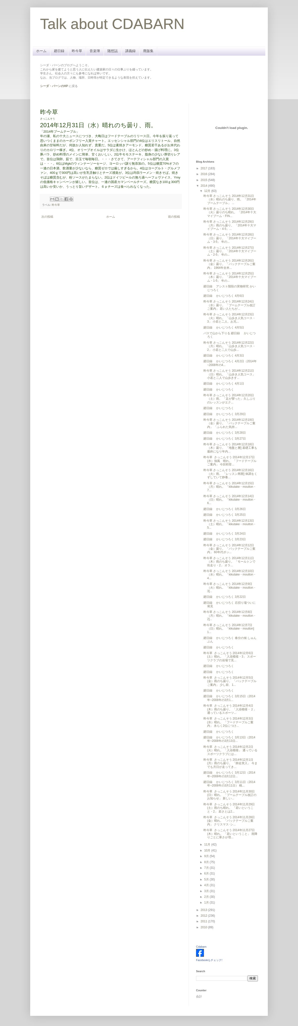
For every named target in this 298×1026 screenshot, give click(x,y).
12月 (207, 191)
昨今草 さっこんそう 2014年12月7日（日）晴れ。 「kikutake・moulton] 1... (228, 628)
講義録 (130, 51)
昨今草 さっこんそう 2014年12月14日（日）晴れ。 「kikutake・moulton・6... (229, 499)
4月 (207, 885)
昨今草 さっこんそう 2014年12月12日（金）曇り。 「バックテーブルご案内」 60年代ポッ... (229, 548)
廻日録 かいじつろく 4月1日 (223, 383)
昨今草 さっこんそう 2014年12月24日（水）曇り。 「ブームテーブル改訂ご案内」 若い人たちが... (229, 305)
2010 (204, 927)
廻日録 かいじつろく (218, 389)
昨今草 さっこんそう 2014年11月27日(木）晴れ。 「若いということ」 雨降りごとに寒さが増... (230, 833)
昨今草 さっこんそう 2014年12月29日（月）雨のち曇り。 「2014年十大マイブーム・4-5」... (229, 225)
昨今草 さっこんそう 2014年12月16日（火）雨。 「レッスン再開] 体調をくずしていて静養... (230, 473)
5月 (207, 879)
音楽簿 (95, 51)
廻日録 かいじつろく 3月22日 (224, 597)
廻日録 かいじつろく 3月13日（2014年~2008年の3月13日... (229, 739)
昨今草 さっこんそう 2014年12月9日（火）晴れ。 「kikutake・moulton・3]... (229, 587)
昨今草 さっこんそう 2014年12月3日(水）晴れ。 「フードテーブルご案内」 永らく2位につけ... (228, 722)
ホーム (41, 51)
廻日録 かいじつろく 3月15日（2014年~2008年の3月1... (229, 697)
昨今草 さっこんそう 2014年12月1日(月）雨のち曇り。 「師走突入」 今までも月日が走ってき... (230, 763)
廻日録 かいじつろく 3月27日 (224, 438)
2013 (204, 910)
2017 (204, 168)
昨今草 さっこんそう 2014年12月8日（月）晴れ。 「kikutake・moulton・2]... (229, 615)
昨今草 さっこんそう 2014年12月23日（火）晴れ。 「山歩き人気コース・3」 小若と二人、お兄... (229, 318)
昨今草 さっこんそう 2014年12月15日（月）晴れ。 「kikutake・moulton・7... (229, 487)
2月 (207, 897)
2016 (204, 174)
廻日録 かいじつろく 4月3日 (223, 355)
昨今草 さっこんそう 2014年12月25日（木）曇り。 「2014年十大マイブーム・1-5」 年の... (229, 277)
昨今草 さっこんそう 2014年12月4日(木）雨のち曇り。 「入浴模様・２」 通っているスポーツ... (229, 709)
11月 (207, 844)
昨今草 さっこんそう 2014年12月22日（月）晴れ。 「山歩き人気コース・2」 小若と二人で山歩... (229, 346)
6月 (207, 873)
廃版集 (148, 51)
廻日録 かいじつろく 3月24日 (224, 533)
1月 (207, 902)
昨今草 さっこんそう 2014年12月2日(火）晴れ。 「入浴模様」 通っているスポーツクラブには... (230, 750)
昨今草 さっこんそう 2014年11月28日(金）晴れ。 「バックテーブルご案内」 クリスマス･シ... (229, 820)
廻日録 (59, 51)
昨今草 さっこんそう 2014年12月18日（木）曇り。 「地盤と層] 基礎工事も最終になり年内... (230, 448)
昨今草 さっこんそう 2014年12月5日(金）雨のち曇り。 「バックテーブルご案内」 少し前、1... (229, 681)
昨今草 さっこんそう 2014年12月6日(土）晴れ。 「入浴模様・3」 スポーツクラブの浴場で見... (229, 656)
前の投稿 (174, 216)
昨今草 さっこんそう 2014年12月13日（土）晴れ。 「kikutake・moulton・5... (229, 524)
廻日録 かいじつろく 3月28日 (224, 432)
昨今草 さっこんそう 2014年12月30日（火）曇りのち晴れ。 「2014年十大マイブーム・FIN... (229, 212)
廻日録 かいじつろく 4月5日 (223, 327)
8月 (207, 862)
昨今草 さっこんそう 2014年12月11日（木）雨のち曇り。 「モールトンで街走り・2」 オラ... (229, 561)
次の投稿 (47, 216)
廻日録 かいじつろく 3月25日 (224, 514)
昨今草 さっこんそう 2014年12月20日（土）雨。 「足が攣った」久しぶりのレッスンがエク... (229, 398)
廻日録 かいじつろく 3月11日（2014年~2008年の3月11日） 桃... (229, 783)
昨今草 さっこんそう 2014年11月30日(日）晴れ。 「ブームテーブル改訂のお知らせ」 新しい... (229, 795)
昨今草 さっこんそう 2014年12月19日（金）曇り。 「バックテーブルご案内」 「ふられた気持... (229, 423)
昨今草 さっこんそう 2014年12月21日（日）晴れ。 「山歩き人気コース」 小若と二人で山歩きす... (229, 374)
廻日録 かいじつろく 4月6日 (223, 296)
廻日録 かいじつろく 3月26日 (224, 509)
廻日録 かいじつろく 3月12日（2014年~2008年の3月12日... (229, 774)
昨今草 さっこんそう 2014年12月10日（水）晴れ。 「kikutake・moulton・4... (229, 574)
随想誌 (112, 51)
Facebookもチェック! (209, 960)
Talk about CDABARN (112, 24)
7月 (207, 868)
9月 (207, 856)
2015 (204, 180)
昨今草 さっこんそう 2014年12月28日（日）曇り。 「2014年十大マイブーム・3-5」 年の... (229, 238)
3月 (207, 891)
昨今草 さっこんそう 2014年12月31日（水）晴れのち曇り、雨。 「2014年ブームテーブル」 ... (229, 199)
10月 (207, 850)
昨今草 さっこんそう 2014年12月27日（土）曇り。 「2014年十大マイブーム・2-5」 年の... (229, 251)
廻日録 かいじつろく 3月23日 (224, 539)
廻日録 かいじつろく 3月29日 (224, 414)
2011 (204, 921)
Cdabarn (201, 946)
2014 (204, 185)
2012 (204, 915)
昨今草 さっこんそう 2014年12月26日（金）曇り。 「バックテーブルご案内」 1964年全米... (229, 264)
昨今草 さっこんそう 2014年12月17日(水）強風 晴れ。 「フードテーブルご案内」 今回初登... (229, 460)
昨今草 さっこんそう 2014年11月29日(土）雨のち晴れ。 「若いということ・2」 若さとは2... (229, 808)
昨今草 (77, 51)
